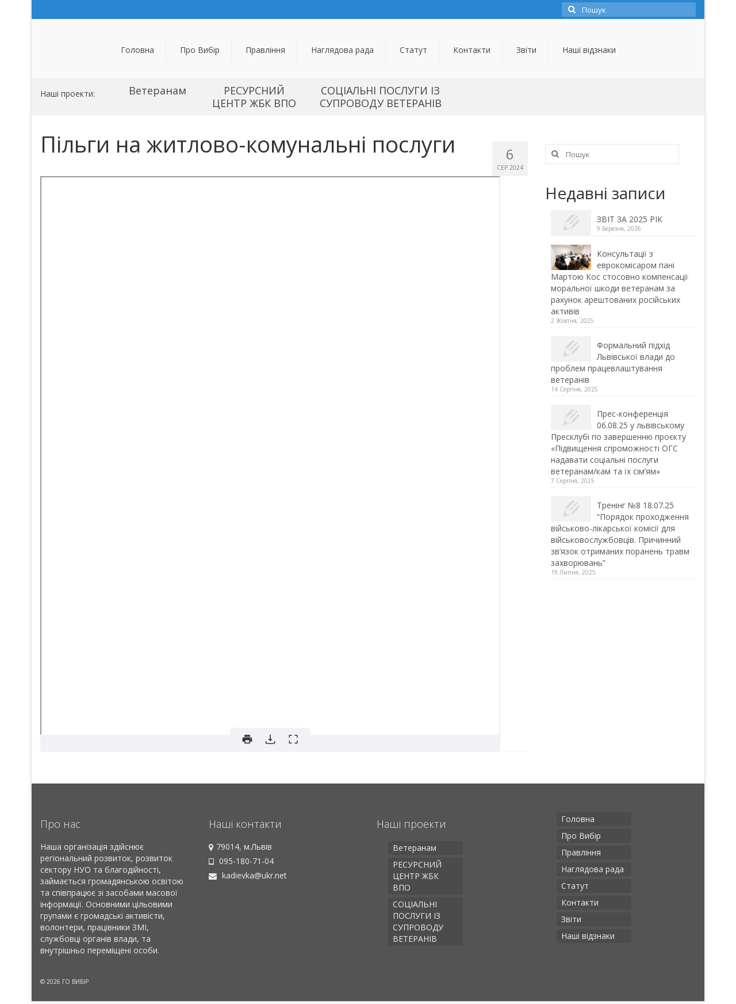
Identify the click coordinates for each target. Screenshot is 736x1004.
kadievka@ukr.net (248, 875)
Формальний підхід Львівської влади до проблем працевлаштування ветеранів (613, 362)
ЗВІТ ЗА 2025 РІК (629, 219)
